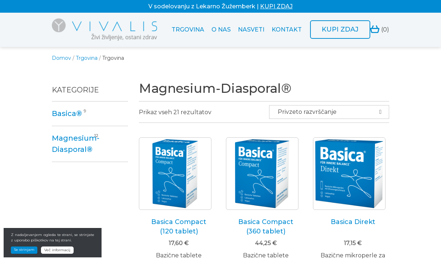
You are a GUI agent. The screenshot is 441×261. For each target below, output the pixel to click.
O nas (221, 29)
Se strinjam (24, 249)
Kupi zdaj (340, 29)
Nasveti (251, 29)
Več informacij (57, 250)
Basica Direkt (353, 222)
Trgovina (188, 29)
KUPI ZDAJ (276, 6)
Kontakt (287, 29)
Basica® (67, 113)
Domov (61, 58)
